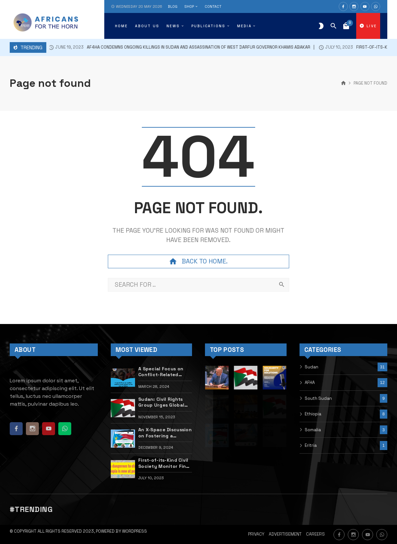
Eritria (311, 445)
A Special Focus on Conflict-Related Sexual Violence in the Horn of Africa (160, 372)
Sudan (311, 367)
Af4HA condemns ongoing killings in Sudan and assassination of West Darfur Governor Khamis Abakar (174, 47)
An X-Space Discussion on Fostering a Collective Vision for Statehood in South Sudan (165, 433)
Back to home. (198, 261)
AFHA (310, 382)
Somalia (313, 430)
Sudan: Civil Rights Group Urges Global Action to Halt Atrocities (161, 402)
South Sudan (318, 398)
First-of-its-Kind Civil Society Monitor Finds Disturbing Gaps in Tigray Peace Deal (164, 463)
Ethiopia (313, 414)
